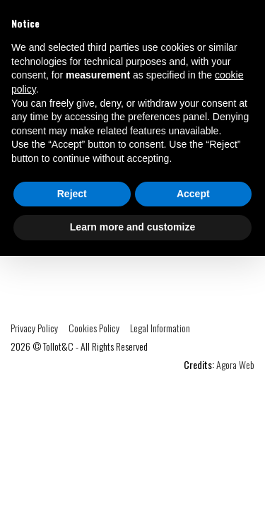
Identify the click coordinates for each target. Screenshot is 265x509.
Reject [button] (72, 193)
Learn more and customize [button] (132, 227)
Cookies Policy (94, 327)
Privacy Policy (34, 327)
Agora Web (235, 364)
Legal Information (160, 327)
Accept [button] (193, 193)
